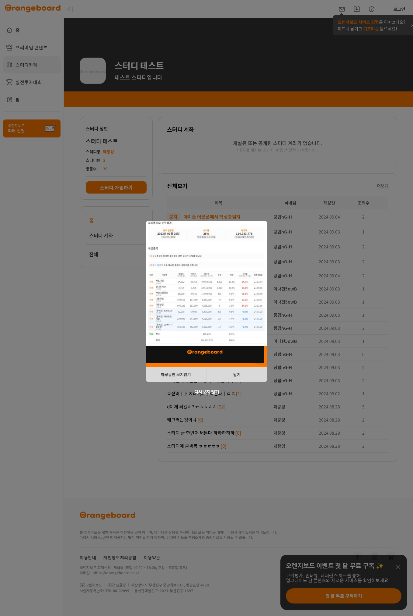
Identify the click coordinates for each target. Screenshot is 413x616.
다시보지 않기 (206, 392)
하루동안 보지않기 (176, 374)
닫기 (237, 374)
